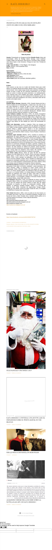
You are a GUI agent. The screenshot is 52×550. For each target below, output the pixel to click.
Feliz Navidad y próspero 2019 (19, 370)
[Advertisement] (26, 276)
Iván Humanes (26, 224)
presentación (19, 226)
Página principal (16, 13)
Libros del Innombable (34, 224)
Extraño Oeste (20, 224)
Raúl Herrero (20, 4)
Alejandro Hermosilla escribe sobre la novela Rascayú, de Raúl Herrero (23, 501)
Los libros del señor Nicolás (11, 226)
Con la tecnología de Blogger (26, 513)
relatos (29, 226)
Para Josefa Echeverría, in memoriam (22, 452)
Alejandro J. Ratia (14, 224)
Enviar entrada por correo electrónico (19, 222)
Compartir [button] (8, 222)
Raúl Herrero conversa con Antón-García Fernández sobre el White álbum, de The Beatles (25, 420)
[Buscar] (45, 3)
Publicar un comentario (16, 372)
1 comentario (14, 454)
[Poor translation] (5, 527)
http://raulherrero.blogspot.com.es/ (15, 205)
